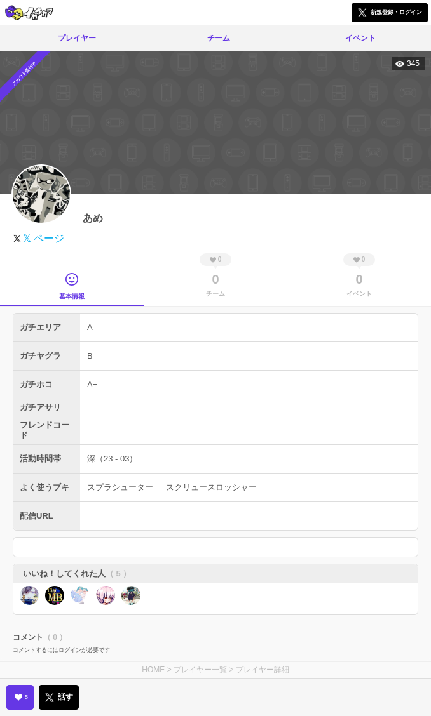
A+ (92, 384)
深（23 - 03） (112, 458)
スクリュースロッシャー (211, 487)
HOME (153, 669)
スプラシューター (120, 487)
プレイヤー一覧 (200, 669)
